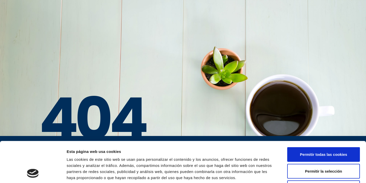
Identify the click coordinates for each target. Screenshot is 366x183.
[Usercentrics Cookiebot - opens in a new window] (33, 173)
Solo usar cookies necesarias (323, 149)
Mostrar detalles (273, 173)
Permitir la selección (323, 133)
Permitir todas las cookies (323, 116)
